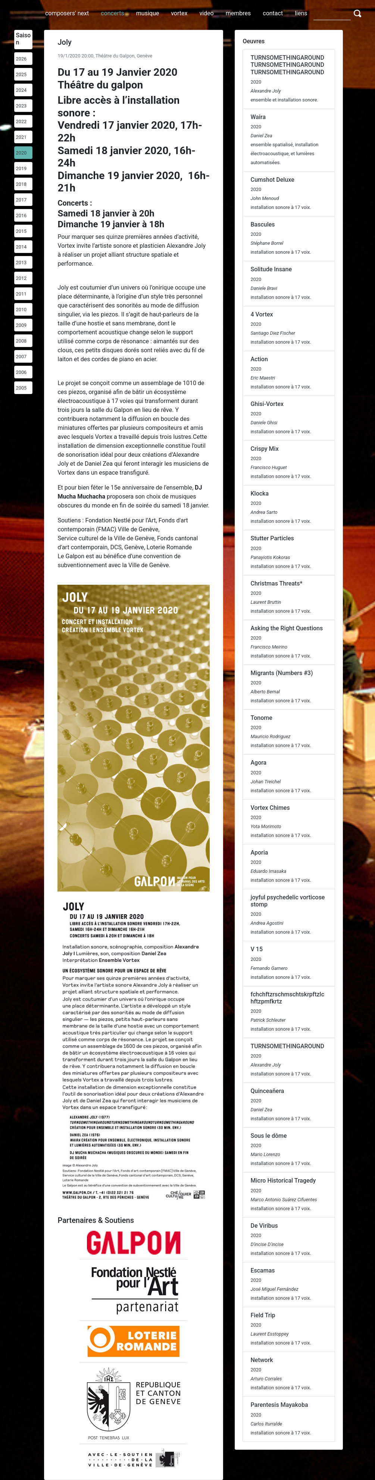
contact (273, 13)
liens (301, 13)
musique (147, 13)
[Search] (332, 13)
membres (238, 13)
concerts (112, 13)
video (206, 13)
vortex (179, 13)
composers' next (67, 13)
